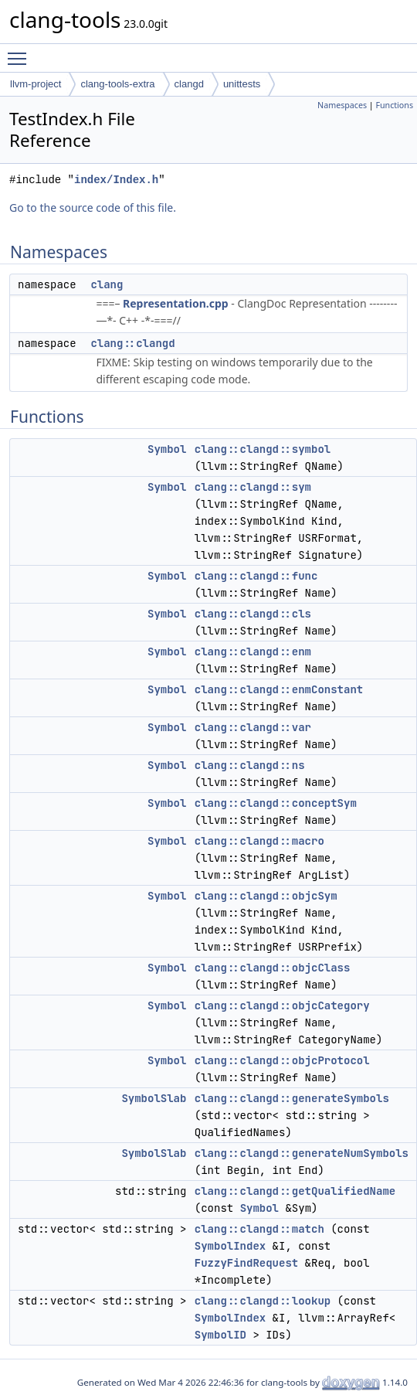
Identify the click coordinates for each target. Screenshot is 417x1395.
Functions (394, 105)
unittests (241, 84)
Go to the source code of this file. (92, 207)
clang (106, 284)
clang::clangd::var (253, 727)
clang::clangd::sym (253, 487)
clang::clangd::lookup (263, 1301)
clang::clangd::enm (253, 651)
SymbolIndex (230, 1246)
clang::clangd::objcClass (273, 968)
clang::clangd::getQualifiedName (295, 1191)
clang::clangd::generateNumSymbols (302, 1153)
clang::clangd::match (259, 1229)
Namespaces (342, 105)
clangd (189, 84)
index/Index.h (116, 179)
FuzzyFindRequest (246, 1263)
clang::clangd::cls (253, 614)
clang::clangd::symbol (263, 449)
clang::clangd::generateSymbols (292, 1098)
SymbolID (220, 1335)
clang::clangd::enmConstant (279, 689)
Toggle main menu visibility (21, 52)
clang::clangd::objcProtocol (282, 1060)
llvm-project (35, 84)
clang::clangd (132, 343)
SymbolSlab (153, 1098)
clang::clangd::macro (259, 841)
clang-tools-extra (117, 84)
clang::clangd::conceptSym (276, 803)
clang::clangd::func (256, 576)
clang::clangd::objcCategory (282, 1005)
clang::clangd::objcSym (266, 896)
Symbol (166, 449)
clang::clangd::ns (250, 765)
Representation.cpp (176, 303)
